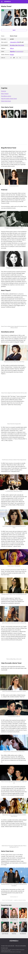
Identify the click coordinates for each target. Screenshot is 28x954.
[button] (14, 896)
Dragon (12, 54)
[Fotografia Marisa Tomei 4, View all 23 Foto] (24, 114)
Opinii (14, 30)
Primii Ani (3, 91)
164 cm (12, 48)
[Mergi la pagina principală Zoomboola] (7, 2)
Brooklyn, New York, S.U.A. (17, 45)
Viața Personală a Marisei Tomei (9, 98)
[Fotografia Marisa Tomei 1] (4, 114)
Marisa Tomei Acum (6, 101)
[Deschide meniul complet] (1, 1)
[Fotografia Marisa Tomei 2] (11, 114)
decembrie (14, 42)
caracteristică (19, 51)
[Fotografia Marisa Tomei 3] (17, 114)
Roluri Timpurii (4, 93)
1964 (18, 42)
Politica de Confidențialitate (20, 945)
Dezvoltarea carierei (6, 96)
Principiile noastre (4, 947)
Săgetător (13, 51)
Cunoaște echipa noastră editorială (7, 945)
